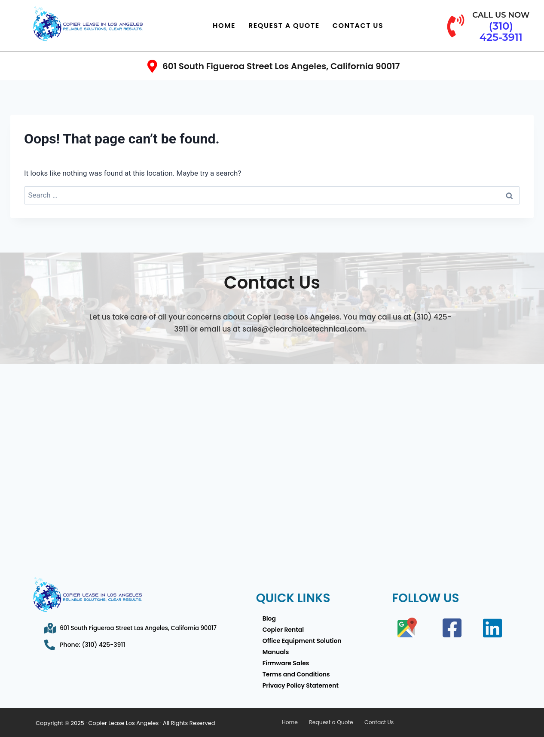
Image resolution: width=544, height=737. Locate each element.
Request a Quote (284, 25)
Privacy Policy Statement (301, 685)
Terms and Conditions (296, 674)
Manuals (276, 652)
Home (224, 25)
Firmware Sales (286, 663)
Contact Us (358, 25)
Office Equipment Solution (302, 640)
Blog (269, 618)
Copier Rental (283, 629)
